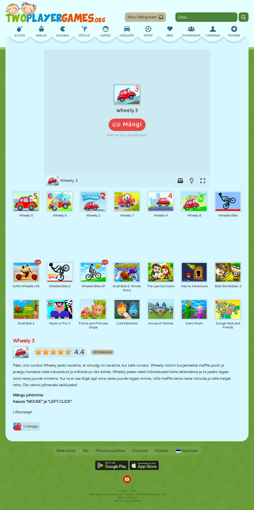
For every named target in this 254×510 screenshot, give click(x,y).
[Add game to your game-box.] (180, 181)
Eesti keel (187, 451)
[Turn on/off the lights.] (191, 181)
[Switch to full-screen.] (203, 181)
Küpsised (140, 451)
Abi (85, 451)
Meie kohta (66, 451)
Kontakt (161, 451)
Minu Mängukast (145, 17)
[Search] (244, 17)
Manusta (103, 352)
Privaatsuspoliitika (110, 451)
